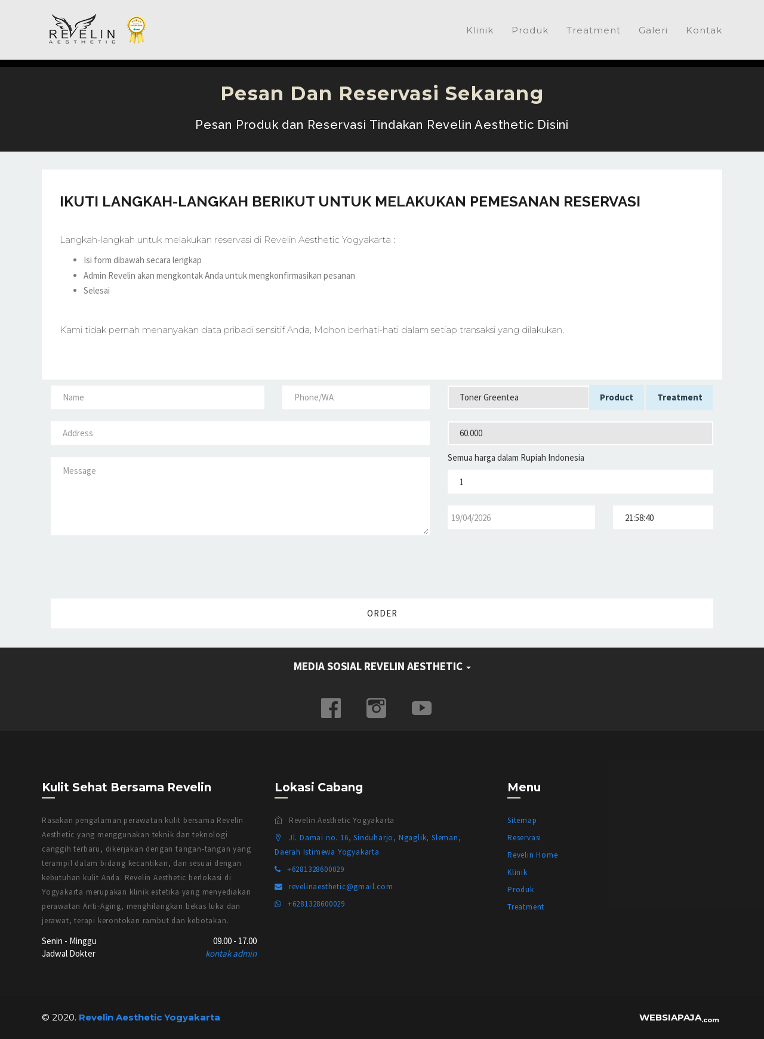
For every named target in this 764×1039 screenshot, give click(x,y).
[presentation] (631, 564)
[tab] (382, 666)
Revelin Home (532, 855)
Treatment (593, 30)
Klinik (480, 30)
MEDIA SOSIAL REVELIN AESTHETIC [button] (382, 666)
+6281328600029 (309, 869)
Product (616, 397)
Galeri (653, 30)
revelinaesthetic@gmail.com (334, 886)
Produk (530, 30)
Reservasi (524, 838)
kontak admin (231, 953)
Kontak (704, 30)
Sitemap (522, 820)
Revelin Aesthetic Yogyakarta (101, 29)
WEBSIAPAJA (679, 1017)
